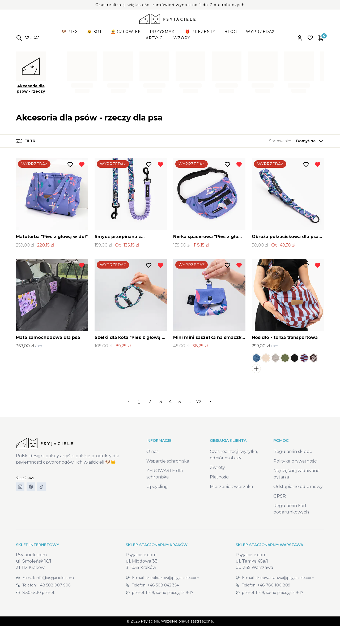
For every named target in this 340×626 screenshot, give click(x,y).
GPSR (279, 496)
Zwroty (217, 467)
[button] (296, 141)
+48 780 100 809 (273, 585)
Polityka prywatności (295, 461)
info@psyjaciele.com (55, 577)
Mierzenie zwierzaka (231, 486)
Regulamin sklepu (293, 451)
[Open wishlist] (310, 38)
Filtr (25, 141)
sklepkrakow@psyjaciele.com (172, 577)
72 (199, 401)
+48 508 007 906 (54, 585)
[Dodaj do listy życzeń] (70, 164)
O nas (152, 451)
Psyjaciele (150, 621)
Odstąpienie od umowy (298, 486)
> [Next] (210, 401)
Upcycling (157, 486)
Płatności (219, 477)
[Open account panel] (299, 38)
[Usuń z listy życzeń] (81, 164)
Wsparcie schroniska (167, 461)
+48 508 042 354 (163, 585)
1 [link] (139, 401)
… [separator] (189, 401)
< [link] (129, 401)
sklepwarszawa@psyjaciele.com (285, 577)
